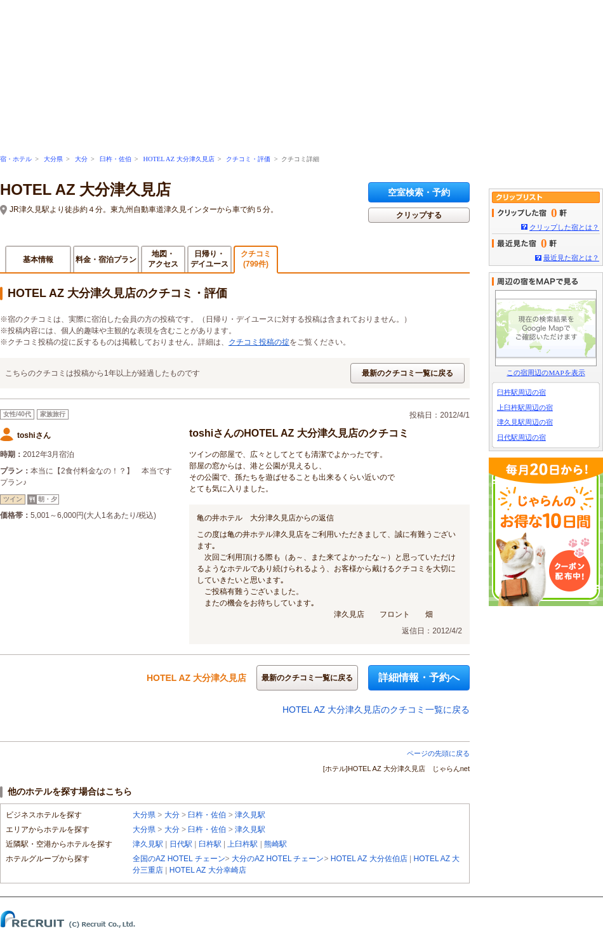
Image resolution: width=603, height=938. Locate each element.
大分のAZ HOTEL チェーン (278, 858)
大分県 (53, 158)
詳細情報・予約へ (419, 677)
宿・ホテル (16, 158)
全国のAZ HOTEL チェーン (179, 858)
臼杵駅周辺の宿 (521, 392)
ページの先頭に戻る (438, 753)
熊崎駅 (275, 844)
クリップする (419, 215)
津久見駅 (250, 814)
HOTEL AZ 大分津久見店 (178, 158)
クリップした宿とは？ (564, 227)
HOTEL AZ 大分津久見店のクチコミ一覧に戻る (376, 709)
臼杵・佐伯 (115, 158)
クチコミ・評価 (248, 158)
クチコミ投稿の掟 (259, 342)
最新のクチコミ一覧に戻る (407, 373)
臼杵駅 (210, 844)
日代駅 (180, 844)
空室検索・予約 (419, 192)
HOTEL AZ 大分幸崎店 (207, 870)
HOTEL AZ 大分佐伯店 (369, 858)
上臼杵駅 (242, 844)
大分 (81, 158)
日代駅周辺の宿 (521, 437)
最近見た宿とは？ (571, 257)
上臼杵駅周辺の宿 (525, 407)
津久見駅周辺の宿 (525, 422)
